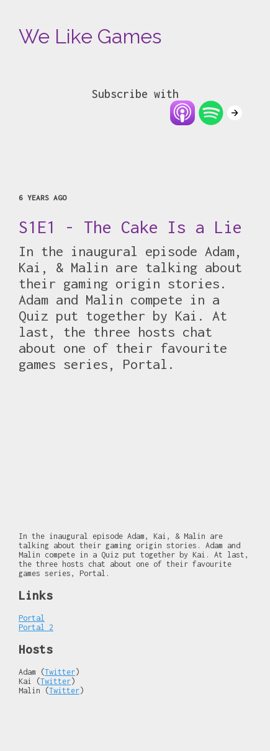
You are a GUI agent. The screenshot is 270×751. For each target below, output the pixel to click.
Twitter (60, 672)
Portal (32, 618)
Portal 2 (36, 627)
